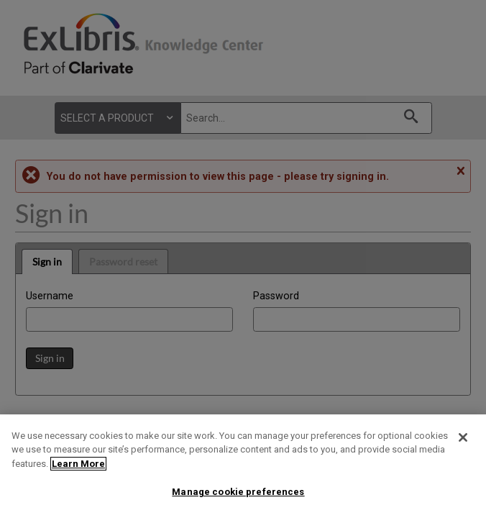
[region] (243, 466)
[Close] (463, 437)
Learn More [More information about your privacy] (78, 463)
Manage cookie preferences (238, 491)
